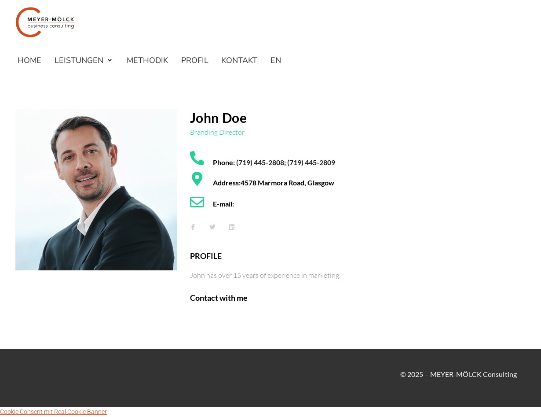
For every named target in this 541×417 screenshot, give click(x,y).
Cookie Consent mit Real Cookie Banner (53, 411)
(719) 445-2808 (260, 162)
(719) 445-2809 (311, 162)
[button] (84, 60)
